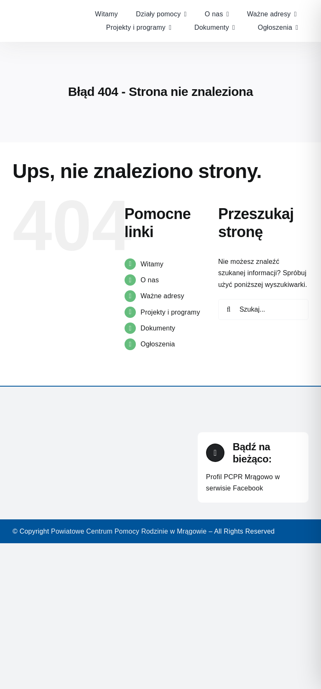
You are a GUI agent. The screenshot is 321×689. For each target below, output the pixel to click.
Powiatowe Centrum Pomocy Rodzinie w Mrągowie (128, 531)
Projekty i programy (170, 312)
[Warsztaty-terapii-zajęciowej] (45, 7)
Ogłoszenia (157, 344)
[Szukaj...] (263, 309)
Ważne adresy (162, 295)
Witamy (151, 264)
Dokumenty (157, 328)
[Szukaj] (228, 309)
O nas (149, 280)
